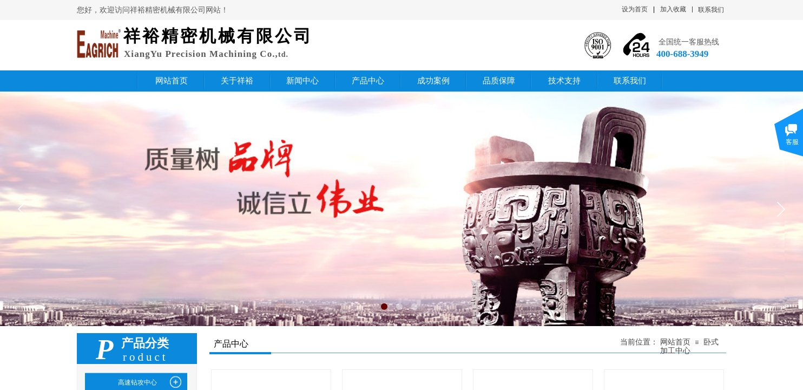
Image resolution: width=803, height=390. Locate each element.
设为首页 (635, 9)
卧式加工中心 (689, 346)
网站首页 (675, 342)
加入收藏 (673, 9)
